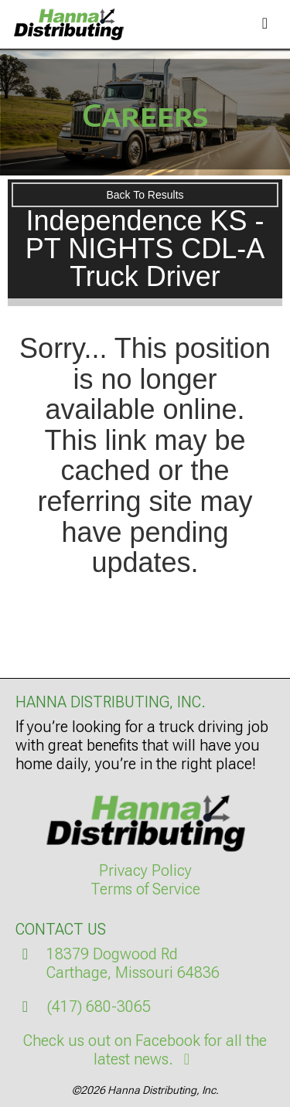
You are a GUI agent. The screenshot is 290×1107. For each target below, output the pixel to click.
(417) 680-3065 (98, 1006)
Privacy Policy (145, 870)
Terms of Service (145, 889)
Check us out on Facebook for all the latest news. (145, 1049)
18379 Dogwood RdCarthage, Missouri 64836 (133, 963)
